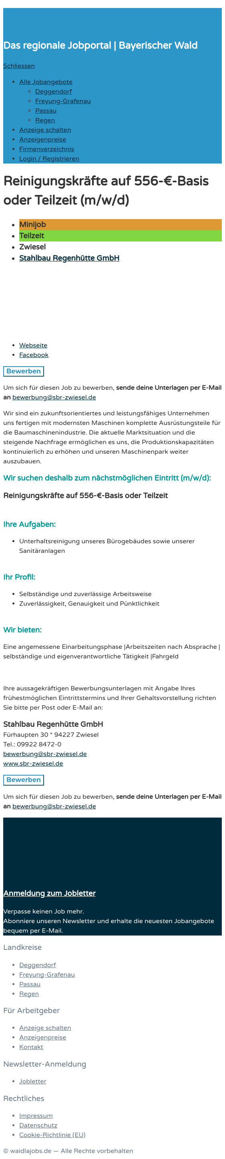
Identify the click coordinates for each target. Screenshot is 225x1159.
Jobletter (32, 1081)
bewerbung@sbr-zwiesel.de (54, 397)
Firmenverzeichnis (46, 149)
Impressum (36, 1116)
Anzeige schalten (45, 130)
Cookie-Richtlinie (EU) (52, 1135)
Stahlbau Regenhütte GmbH (69, 258)
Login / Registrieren (49, 159)
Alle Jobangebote (45, 82)
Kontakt (31, 1047)
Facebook (33, 355)
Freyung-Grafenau (63, 101)
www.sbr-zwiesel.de (33, 764)
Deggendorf (53, 92)
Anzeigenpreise (42, 140)
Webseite (33, 345)
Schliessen (19, 66)
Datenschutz (38, 1125)
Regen (45, 120)
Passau (45, 111)
